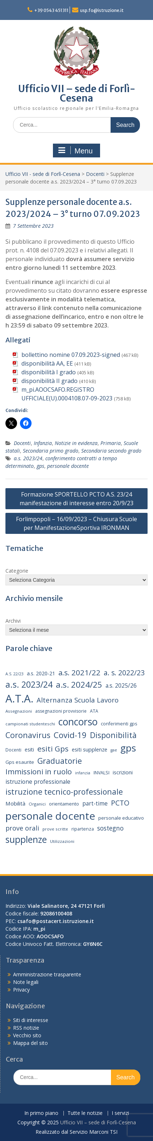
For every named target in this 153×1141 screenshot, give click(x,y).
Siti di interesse (30, 1020)
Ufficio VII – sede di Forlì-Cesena (76, 93)
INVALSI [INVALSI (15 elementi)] (101, 773)
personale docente (68, 465)
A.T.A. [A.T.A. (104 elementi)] (19, 698)
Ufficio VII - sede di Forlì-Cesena (42, 173)
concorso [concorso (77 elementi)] (78, 721)
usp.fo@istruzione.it (102, 10)
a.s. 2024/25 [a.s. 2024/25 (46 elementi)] (79, 684)
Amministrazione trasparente (47, 974)
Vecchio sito (27, 1035)
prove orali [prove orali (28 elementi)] (22, 828)
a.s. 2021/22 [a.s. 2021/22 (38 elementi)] (79, 672)
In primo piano (41, 1113)
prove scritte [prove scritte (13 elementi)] (55, 829)
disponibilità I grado (48, 372)
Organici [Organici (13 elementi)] (37, 804)
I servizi (120, 1113)
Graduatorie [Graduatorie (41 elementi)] (59, 760)
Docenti (95, 173)
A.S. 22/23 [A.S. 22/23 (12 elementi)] (14, 673)
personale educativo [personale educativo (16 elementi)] (121, 818)
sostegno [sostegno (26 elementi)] (110, 828)
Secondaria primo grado (50, 450)
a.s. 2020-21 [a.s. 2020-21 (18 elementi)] (41, 673)
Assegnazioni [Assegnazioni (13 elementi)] (18, 711)
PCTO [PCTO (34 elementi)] (120, 803)
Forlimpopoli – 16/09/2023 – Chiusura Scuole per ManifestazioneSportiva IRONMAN (76, 523)
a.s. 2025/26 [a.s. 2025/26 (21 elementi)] (121, 685)
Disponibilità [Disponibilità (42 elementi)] (113, 735)
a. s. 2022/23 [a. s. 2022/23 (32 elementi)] (124, 672)
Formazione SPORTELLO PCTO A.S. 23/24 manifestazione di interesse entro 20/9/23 (76, 498)
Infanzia (43, 443)
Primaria (110, 443)
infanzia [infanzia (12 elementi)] (82, 772)
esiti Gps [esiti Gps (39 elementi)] (53, 748)
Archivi (13, 620)
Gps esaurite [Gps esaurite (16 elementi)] (19, 762)
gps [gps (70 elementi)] (128, 747)
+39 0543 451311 (51, 10)
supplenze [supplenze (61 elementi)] (26, 839)
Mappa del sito (30, 1042)
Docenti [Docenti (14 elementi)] (13, 750)
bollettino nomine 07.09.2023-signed (70, 355)
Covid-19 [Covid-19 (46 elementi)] (70, 734)
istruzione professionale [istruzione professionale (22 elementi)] (37, 782)
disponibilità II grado (49, 381)
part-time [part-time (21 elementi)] (95, 803)
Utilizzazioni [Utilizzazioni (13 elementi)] (62, 841)
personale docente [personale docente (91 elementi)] (50, 816)
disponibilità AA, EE (47, 363)
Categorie (16, 570)
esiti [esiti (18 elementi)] (29, 749)
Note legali (25, 982)
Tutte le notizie (85, 1113)
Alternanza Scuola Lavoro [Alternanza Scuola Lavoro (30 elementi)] (78, 699)
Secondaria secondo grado (111, 450)
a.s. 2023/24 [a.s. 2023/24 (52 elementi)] (29, 684)
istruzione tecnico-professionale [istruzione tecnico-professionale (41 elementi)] (64, 791)
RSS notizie (26, 1027)
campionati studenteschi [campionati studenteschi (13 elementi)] (30, 723)
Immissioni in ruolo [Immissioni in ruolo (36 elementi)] (38, 772)
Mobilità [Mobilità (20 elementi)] (15, 803)
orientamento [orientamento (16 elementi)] (64, 803)
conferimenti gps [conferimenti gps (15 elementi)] (119, 724)
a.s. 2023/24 (28, 458)
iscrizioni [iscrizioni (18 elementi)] (123, 772)
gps (40, 465)
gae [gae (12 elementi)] (114, 750)
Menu (75, 150)
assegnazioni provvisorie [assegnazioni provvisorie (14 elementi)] (61, 711)
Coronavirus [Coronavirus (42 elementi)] (27, 735)
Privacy (21, 989)
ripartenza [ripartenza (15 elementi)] (82, 829)
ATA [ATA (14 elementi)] (94, 711)
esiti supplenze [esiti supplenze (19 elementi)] (89, 749)
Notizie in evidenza (76, 443)
